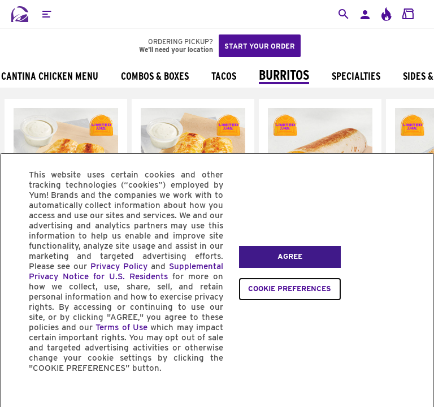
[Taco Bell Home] (19, 14)
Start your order (259, 46)
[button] (46, 14)
